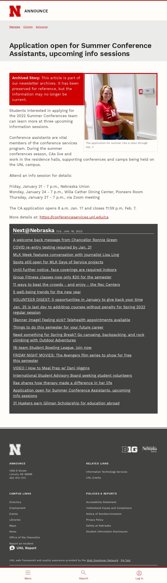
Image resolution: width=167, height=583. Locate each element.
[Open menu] (28, 575)
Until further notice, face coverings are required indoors (65, 270)
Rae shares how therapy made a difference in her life (62, 383)
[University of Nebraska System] (150, 449)
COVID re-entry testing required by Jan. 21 (52, 247)
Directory (15, 502)
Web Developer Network (102, 560)
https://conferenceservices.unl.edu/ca (74, 217)
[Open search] (83, 575)
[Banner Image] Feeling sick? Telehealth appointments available (71, 320)
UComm (28, 27)
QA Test (125, 560)
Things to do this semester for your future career (58, 327)
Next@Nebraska (34, 230)
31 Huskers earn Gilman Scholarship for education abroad (66, 403)
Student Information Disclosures (106, 531)
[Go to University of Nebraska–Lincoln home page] (15, 11)
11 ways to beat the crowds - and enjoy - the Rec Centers (66, 285)
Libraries (14, 519)
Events (13, 513)
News (12, 531)
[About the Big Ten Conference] (129, 449)
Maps (12, 525)
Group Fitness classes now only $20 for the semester (62, 277)
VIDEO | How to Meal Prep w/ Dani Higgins (51, 368)
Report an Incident (22, 546)
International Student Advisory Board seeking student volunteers (72, 375)
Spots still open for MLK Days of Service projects (58, 262)
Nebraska (14, 27)
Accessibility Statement (101, 502)
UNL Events (93, 477)
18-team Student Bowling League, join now (52, 348)
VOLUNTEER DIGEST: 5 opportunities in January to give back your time (78, 300)
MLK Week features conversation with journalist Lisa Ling (66, 255)
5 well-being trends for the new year (47, 292)
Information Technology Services (106, 471)
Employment (17, 508)
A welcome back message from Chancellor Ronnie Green (65, 240)
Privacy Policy (94, 519)
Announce (36, 11)
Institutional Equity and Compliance (109, 508)
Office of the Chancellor (24, 537)
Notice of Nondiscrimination (104, 513)
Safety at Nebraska (98, 525)
